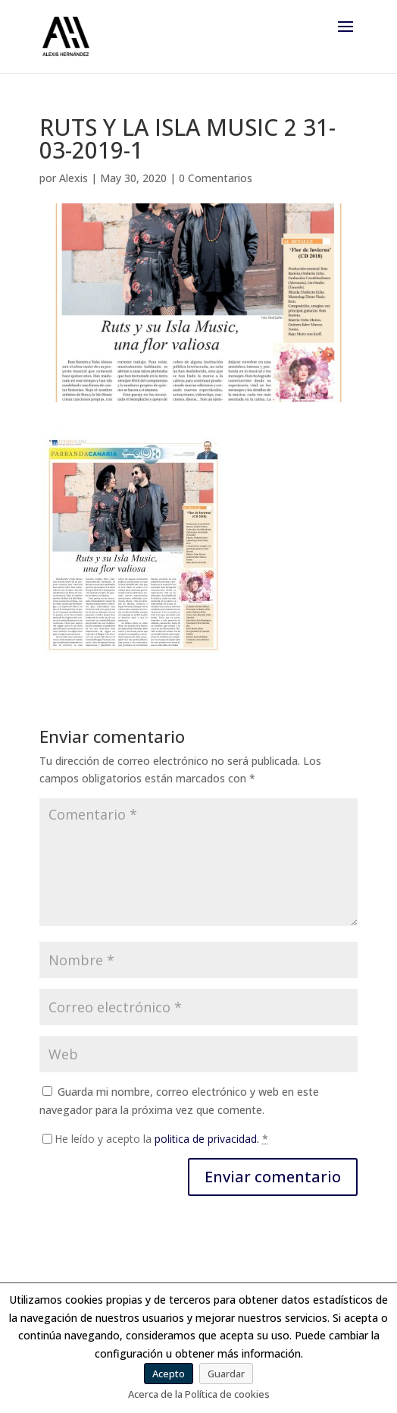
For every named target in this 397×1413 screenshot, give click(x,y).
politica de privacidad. (207, 1138)
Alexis (73, 178)
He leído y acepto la (161, 1138)
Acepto (168, 1373)
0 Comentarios (215, 178)
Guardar (226, 1373)
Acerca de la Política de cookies (199, 1394)
